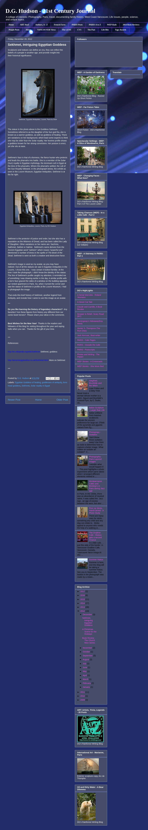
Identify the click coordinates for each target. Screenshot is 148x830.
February (87, 683)
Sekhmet (26, 386)
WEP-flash (111, 25)
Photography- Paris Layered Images (95, 459)
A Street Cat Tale (84, 302)
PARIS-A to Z (95, 25)
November (87, 648)
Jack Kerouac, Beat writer (88, 335)
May (85, 671)
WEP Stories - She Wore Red (90, 366)
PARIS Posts (77, 25)
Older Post (62, 399)
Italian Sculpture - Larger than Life (97, 408)
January (86, 687)
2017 (82, 591)
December (87, 614)
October (86, 652)
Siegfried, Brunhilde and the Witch (95, 383)
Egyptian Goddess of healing (28, 382)
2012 (82, 611)
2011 (82, 692)
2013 (82, 607)
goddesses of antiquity (52, 382)
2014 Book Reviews (131, 25)
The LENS (66, 30)
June (85, 667)
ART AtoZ (24, 25)
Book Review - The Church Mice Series (88, 640)
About (28, 30)
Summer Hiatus (96, 559)
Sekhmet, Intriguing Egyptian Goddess (87, 621)
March (86, 679)
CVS (79, 30)
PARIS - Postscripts (86, 350)
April (85, 675)
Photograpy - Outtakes (95, 433)
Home (11, 25)
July (85, 663)
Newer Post (14, 399)
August (86, 659)
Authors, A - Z (41, 25)
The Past (91, 30)
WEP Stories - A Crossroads (89, 361)
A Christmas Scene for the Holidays (89, 631)
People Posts (14, 30)
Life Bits (105, 30)
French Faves (59, 25)
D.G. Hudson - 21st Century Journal (50, 11)
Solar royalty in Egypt (40, 386)
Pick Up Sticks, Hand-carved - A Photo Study (96, 510)
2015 (82, 599)
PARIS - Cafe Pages (86, 340)
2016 (82, 595)
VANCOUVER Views (46, 30)
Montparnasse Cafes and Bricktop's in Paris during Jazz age (97, 486)
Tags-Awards (120, 30)
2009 (82, 700)
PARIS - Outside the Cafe (88, 345)
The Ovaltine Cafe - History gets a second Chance (95, 536)
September (88, 655)
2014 (82, 603)
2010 (82, 696)
